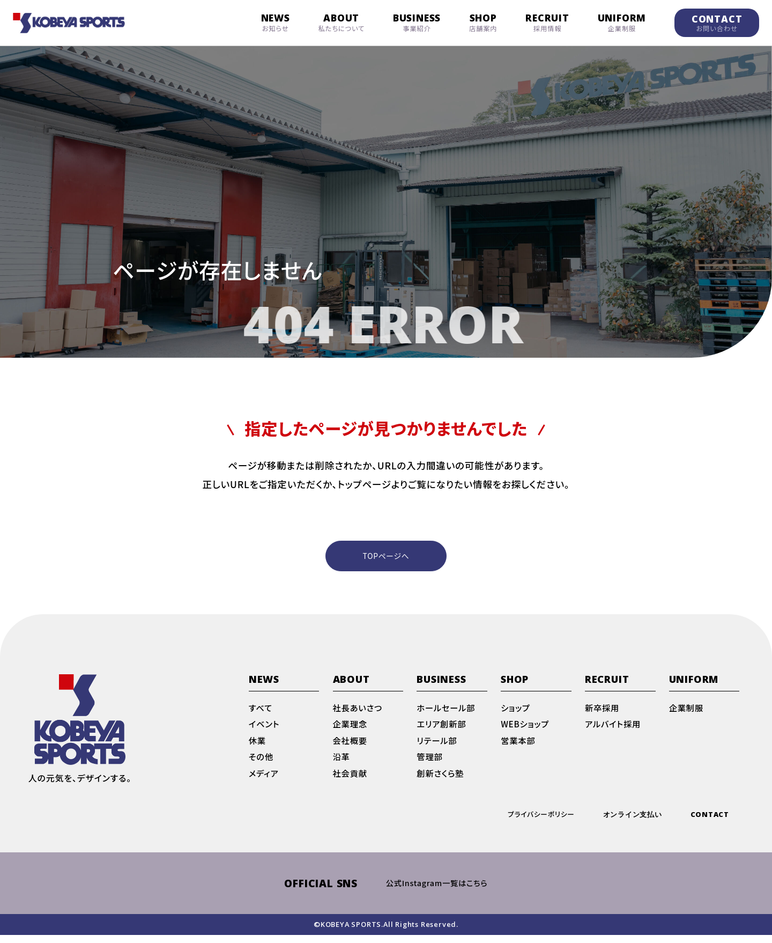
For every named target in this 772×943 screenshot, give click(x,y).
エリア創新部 (442, 728)
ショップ (516, 711)
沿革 (342, 762)
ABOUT (341, 22)
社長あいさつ (359, 711)
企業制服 (687, 711)
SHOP (483, 22)
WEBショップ (526, 728)
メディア (264, 780)
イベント (265, 728)
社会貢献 (351, 780)
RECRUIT (547, 22)
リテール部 (437, 745)
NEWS (275, 22)
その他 (261, 762)
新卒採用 (603, 711)
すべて (261, 711)
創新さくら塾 (441, 780)
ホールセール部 (447, 711)
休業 (258, 745)
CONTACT (717, 22)
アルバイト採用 (614, 728)
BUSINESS (417, 22)
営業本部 (519, 745)
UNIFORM (622, 22)
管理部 (430, 762)
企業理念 (351, 728)
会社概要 (351, 745)
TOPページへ (386, 556)
